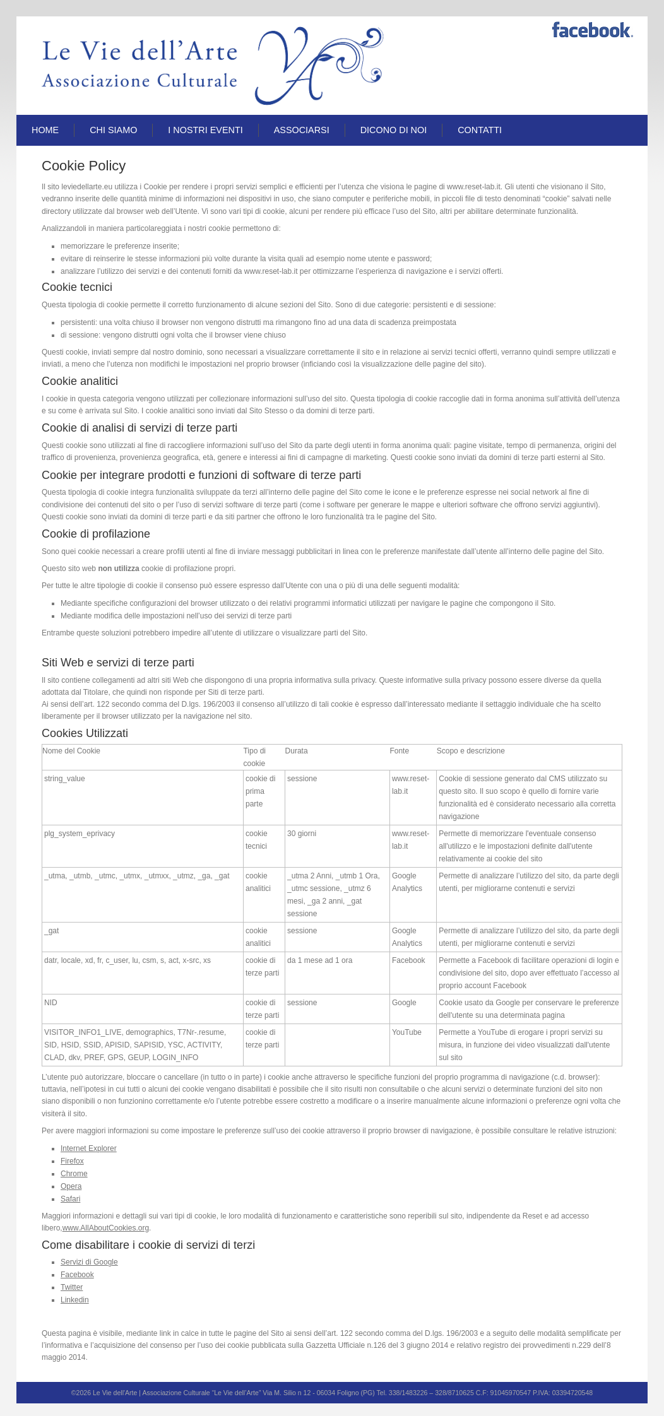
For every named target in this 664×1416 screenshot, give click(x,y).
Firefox (72, 1161)
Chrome (74, 1173)
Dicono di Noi (393, 130)
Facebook (77, 1274)
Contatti (480, 130)
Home (45, 130)
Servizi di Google (89, 1262)
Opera (71, 1186)
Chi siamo (113, 130)
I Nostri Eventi (205, 130)
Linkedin (75, 1299)
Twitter (72, 1287)
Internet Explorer (89, 1148)
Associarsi (301, 130)
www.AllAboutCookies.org (105, 1228)
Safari (70, 1199)
